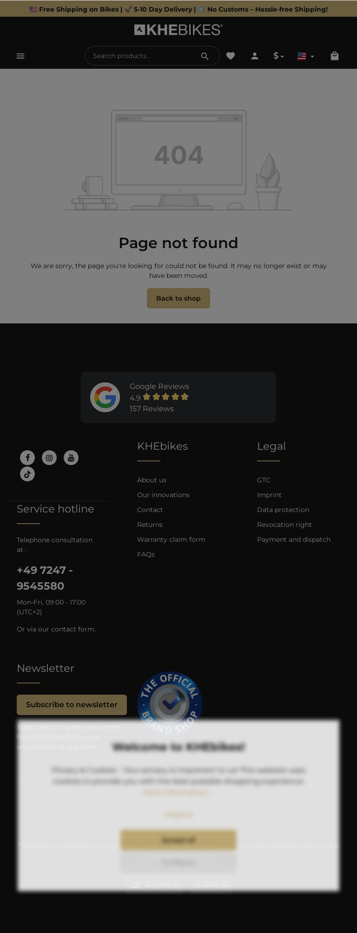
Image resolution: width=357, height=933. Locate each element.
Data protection (283, 510)
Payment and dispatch (294, 539)
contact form (72, 629)
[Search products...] (138, 55)
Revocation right (284, 524)
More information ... (178, 818)
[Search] (205, 55)
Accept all (178, 865)
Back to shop (178, 298)
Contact (150, 510)
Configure (178, 888)
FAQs (146, 554)
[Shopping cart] (335, 55)
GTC (264, 480)
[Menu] (20, 55)
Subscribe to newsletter (72, 704)
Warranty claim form (171, 539)
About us (151, 480)
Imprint (269, 495)
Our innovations (163, 495)
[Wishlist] (230, 55)
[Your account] (254, 55)
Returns (150, 524)
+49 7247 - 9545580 (45, 578)
